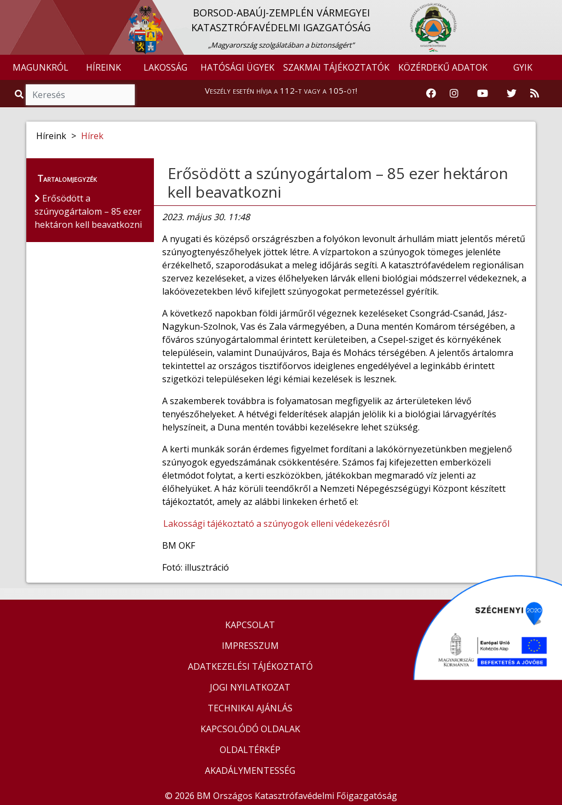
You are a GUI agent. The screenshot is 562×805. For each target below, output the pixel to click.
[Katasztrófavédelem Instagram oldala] (454, 94)
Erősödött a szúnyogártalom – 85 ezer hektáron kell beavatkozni (338, 182)
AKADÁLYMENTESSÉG (250, 770)
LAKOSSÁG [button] (165, 67)
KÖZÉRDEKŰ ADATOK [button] (443, 67)
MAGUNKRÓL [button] (40, 67)
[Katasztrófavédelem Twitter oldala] (512, 94)
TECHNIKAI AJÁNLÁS (250, 708)
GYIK (522, 67)
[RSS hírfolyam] (534, 94)
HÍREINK (103, 67)
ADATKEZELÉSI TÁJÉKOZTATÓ (250, 666)
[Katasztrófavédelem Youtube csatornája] (482, 94)
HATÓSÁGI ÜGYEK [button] (237, 67)
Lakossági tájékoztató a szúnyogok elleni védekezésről (276, 524)
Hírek (92, 136)
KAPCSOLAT (250, 625)
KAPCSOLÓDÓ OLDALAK (250, 729)
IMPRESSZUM (250, 646)
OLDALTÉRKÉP (250, 750)
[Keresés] (80, 94)
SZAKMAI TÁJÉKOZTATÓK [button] (336, 67)
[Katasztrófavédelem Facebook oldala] (431, 94)
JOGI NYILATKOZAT (250, 687)
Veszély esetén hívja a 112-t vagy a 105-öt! (281, 90)
